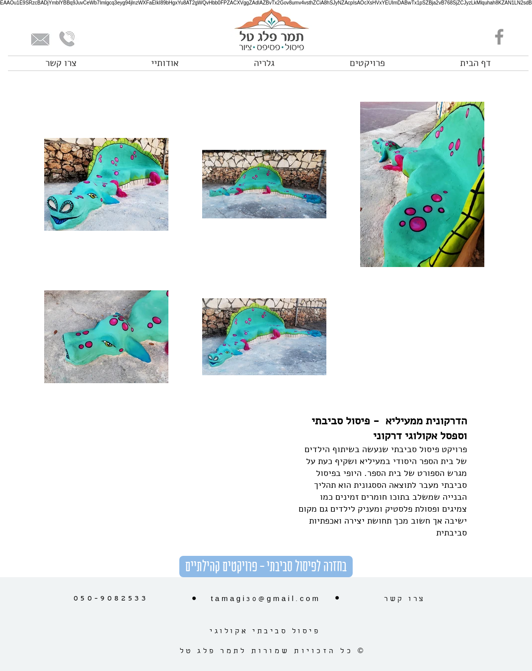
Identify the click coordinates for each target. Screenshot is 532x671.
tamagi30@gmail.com (265, 600)
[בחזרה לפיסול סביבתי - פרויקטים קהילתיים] (266, 566)
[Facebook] (499, 36)
